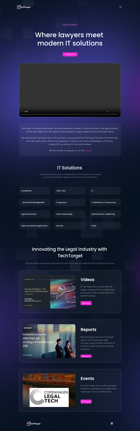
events (88, 150)
